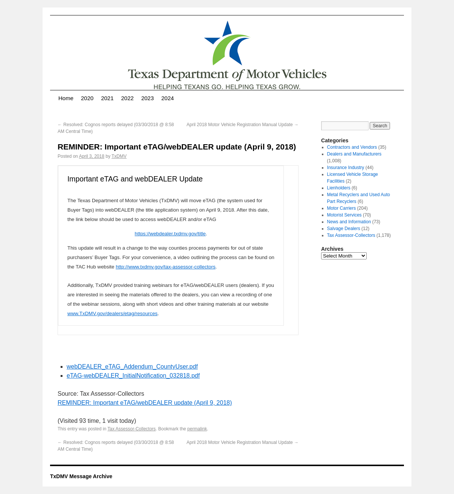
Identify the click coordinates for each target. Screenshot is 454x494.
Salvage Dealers (343, 228)
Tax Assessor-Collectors (132, 428)
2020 (87, 98)
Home (65, 98)
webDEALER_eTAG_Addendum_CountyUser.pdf (132, 366)
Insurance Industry (345, 167)
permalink (197, 428)
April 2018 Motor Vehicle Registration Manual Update (243, 124)
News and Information (349, 221)
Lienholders (338, 188)
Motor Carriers (341, 208)
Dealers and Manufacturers (354, 154)
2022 (127, 98)
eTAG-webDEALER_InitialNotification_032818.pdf (133, 375)
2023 (147, 98)
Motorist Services (344, 215)
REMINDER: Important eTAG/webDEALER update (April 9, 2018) (145, 402)
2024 (167, 98)
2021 (107, 98)
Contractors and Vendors (352, 147)
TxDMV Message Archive (81, 476)
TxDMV (118, 156)
